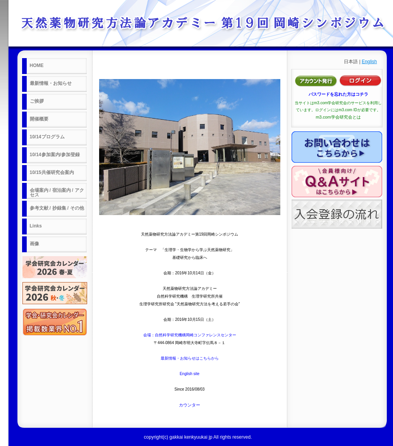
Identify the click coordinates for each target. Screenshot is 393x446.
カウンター (189, 405)
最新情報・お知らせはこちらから (190, 358)
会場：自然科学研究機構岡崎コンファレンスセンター (189, 335)
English (369, 61)
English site (189, 374)
